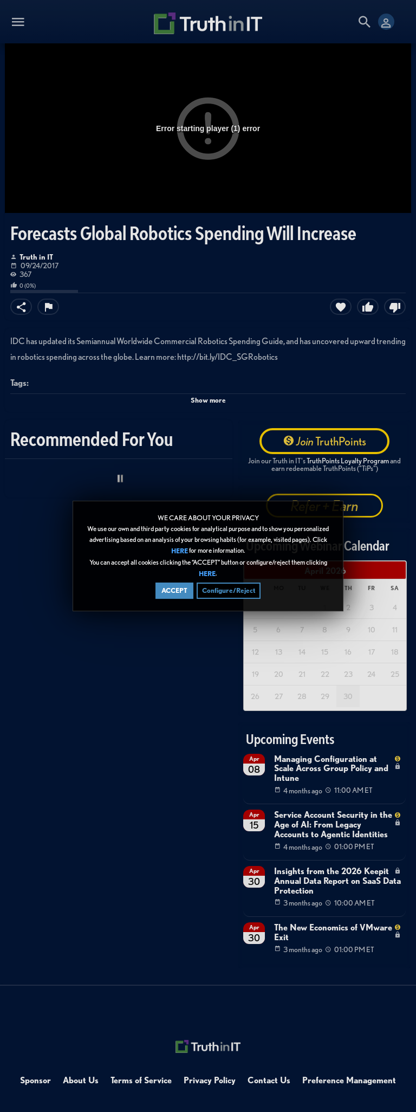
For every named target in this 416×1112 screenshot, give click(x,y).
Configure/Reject (228, 591)
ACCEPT (174, 591)
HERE (179, 552)
